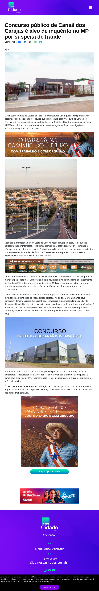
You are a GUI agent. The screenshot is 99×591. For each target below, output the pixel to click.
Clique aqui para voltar (49, 472)
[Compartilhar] (19, 42)
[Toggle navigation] (90, 7)
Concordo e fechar (49, 587)
